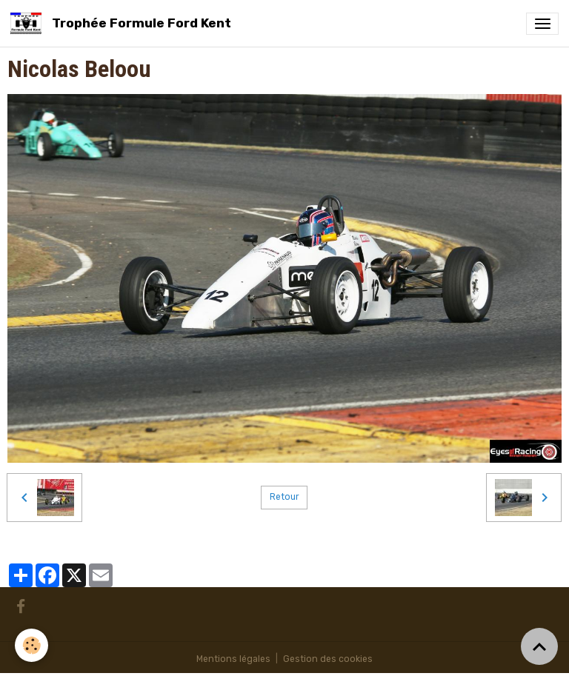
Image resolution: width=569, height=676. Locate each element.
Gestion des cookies (328, 659)
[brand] (123, 23)
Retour (284, 497)
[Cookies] (31, 645)
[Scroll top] (539, 646)
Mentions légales (233, 659)
